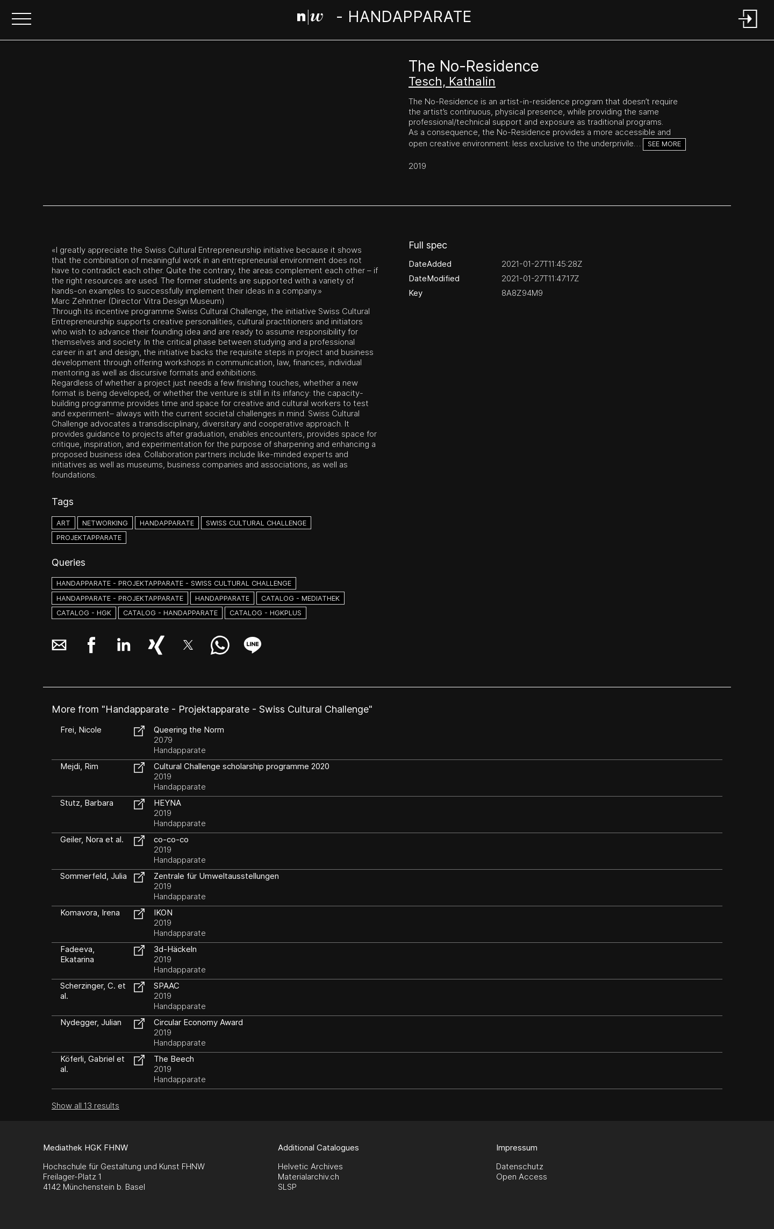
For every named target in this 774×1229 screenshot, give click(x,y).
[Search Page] (384, 19)
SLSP (287, 1187)
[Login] (748, 29)
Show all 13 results (85, 1105)
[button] (21, 20)
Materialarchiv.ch (308, 1176)
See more (664, 144)
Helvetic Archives (310, 1166)
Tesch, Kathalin (452, 81)
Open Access (521, 1176)
